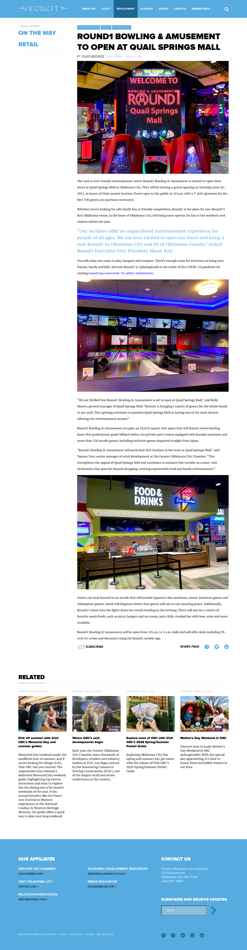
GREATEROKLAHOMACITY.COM (106, 873)
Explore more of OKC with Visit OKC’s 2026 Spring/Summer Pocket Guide (149, 742)
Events (163, 8)
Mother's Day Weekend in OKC (203, 738)
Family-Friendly (89, 27)
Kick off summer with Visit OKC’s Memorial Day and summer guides (38, 742)
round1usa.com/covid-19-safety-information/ (121, 273)
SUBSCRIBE (90, 647)
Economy (146, 8)
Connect (63, 934)
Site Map (90, 934)
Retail (106, 27)
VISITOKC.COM (27, 886)
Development (126, 8)
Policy (106, 8)
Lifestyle (180, 8)
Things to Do (122, 27)
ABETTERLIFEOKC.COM (32, 899)
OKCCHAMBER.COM (30, 873)
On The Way (37, 33)
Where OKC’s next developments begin (87, 740)
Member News (201, 8)
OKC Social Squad (105, 934)
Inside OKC (89, 8)
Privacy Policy (76, 934)
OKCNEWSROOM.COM (101, 886)
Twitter (216, 647)
